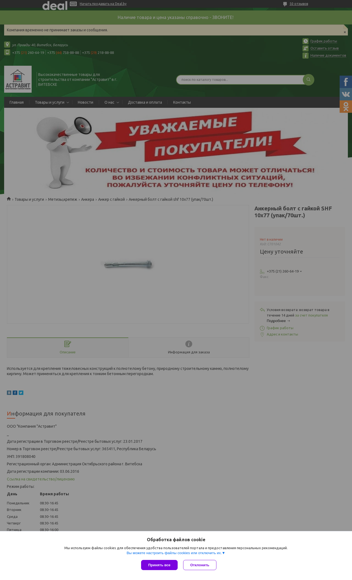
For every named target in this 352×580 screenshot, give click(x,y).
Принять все (159, 565)
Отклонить (199, 565)
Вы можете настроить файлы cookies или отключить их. (174, 553)
